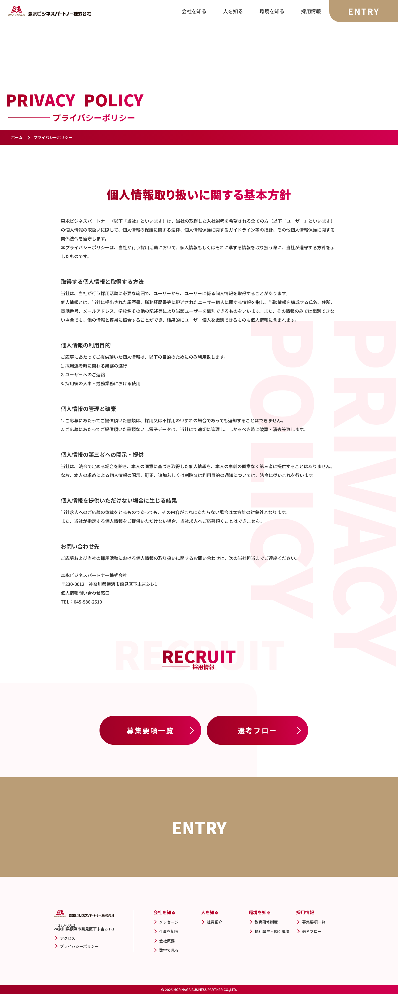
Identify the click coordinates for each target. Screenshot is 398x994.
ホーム (17, 137)
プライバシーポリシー (79, 946)
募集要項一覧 (150, 730)
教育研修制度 (266, 922)
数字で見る (169, 950)
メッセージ (169, 922)
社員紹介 (214, 922)
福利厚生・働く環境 (272, 931)
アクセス (67, 938)
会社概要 (167, 940)
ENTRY (363, 11)
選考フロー (257, 730)
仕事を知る (169, 931)
